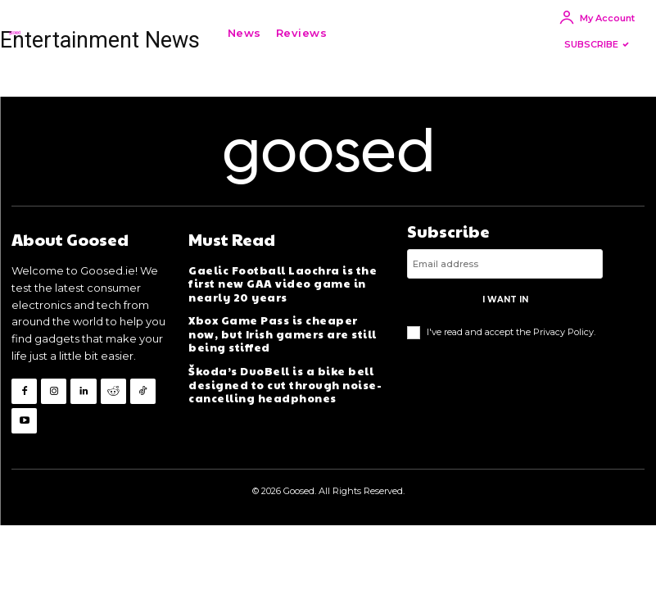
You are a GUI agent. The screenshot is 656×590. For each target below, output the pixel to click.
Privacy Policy (563, 331)
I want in (505, 299)
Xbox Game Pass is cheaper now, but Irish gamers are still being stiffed (286, 331)
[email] (505, 264)
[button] (358, 32)
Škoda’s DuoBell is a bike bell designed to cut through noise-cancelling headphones (283, 381)
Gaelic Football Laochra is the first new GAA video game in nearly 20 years (280, 283)
